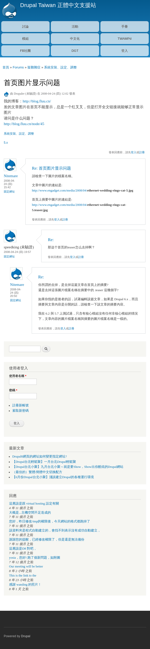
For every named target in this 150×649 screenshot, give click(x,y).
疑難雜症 (34, 67)
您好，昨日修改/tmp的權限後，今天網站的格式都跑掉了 (49, 521)
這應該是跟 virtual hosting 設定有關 (34, 503)
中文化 (75, 39)
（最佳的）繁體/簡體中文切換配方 (37, 472)
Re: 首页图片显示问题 (51, 168)
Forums (18, 67)
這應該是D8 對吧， (23, 548)
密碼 (13, 390)
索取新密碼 (20, 410)
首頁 (6, 67)
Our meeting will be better (26, 566)
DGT (74, 51)
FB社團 (25, 51)
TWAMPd (124, 39)
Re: (51, 239)
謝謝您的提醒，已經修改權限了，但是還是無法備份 (46, 539)
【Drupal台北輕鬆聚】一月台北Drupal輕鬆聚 (44, 462)
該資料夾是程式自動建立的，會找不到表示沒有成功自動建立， (55, 530)
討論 (25, 26)
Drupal (25, 636)
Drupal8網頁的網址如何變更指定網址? (39, 456)
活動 (75, 26)
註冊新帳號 (20, 405)
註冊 (142, 152)
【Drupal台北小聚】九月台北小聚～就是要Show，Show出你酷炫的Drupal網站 (67, 467)
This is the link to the (22, 575)
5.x (6, 142)
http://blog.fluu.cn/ (37, 101)
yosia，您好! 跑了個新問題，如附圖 (34, 557)
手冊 (124, 26)
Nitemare (11, 176)
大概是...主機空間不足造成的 (30, 512)
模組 (25, 39)
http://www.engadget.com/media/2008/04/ (59, 190)
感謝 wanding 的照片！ (25, 584)
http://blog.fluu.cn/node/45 (24, 124)
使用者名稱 (17, 376)
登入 (124, 51)
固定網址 (9, 191)
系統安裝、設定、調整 (60, 67)
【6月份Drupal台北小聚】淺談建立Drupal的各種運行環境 (53, 477)
